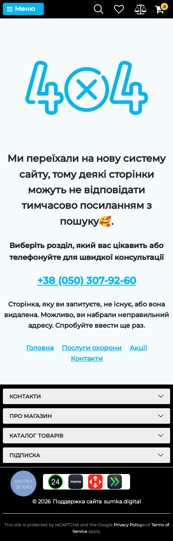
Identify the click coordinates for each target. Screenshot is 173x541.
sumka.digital (122, 501)
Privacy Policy (128, 525)
